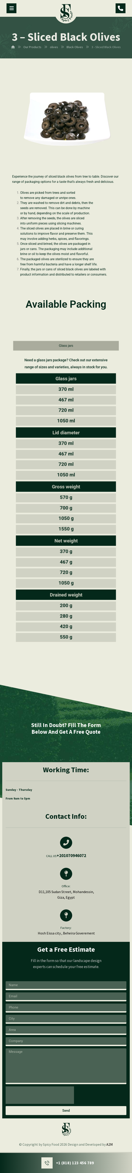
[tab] (66, 425)
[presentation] (40, 1095)
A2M (109, 1144)
